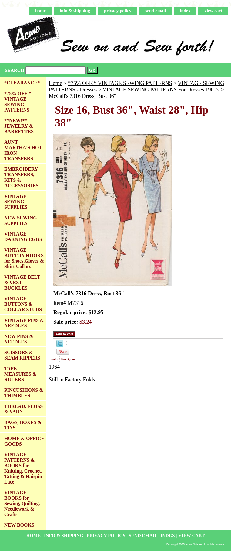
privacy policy (117, 10)
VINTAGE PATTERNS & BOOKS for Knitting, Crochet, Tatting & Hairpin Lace (23, 468)
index (185, 10)
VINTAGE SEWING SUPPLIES (15, 202)
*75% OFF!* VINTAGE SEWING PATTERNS (120, 83)
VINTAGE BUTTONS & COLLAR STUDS (23, 304)
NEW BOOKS (19, 525)
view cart (213, 10)
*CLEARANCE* (22, 82)
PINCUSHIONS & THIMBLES (23, 392)
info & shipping (75, 10)
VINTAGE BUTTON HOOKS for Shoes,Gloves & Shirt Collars (24, 258)
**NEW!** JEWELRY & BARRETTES (19, 126)
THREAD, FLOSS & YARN (23, 409)
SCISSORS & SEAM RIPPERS (22, 355)
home (40, 10)
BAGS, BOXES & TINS (23, 425)
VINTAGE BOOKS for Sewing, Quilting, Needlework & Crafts (22, 503)
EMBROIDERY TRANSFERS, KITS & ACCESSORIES (21, 177)
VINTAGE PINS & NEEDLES (24, 323)
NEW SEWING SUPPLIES (20, 220)
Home (55, 83)
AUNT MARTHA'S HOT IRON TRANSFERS (23, 150)
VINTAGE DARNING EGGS (23, 236)
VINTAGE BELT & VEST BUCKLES (22, 282)
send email (155, 10)
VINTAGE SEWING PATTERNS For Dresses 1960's (160, 90)
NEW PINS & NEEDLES (18, 339)
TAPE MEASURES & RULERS (20, 374)
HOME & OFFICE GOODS (24, 441)
